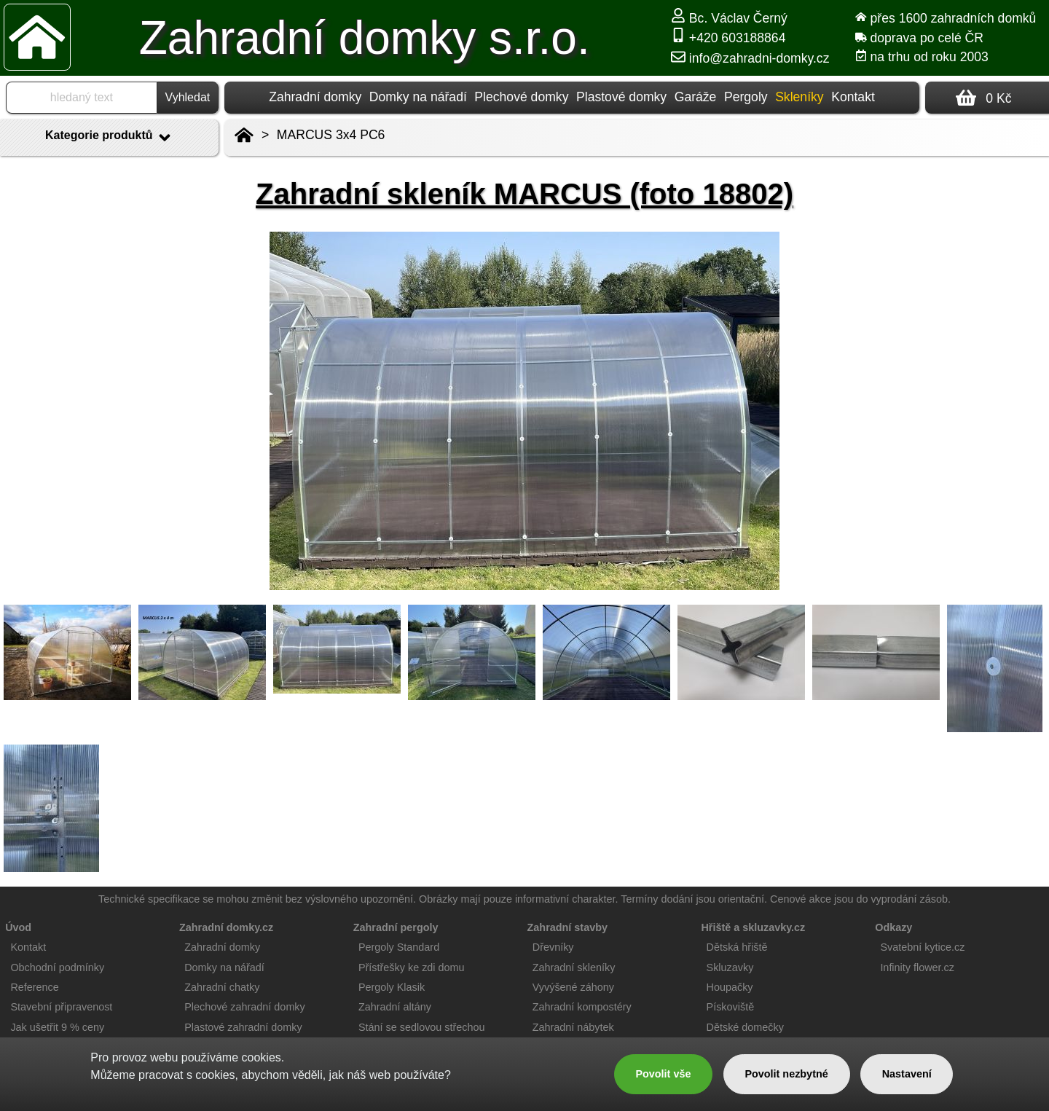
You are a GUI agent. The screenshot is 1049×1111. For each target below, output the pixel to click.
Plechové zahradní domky (244, 1007)
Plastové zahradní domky (243, 1027)
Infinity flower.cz (917, 967)
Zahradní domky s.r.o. (364, 38)
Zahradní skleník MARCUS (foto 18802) (524, 194)
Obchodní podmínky (57, 967)
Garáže (696, 97)
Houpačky (730, 987)
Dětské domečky (745, 1027)
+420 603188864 (728, 38)
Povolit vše (663, 1074)
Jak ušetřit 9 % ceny (57, 1027)
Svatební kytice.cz (922, 947)
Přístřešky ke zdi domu (411, 967)
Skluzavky (730, 967)
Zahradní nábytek (573, 1027)
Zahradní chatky (221, 987)
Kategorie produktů (109, 137)
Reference (34, 987)
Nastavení (907, 1074)
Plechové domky (521, 97)
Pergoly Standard (398, 947)
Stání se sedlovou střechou (421, 1027)
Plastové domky (621, 97)
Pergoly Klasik (391, 987)
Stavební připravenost (61, 1007)
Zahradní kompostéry (582, 1007)
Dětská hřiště (737, 947)
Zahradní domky (315, 97)
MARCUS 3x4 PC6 (331, 134)
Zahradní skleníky (574, 967)
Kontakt (853, 97)
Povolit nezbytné (786, 1074)
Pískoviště (731, 1007)
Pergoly (746, 97)
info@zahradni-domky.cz (750, 58)
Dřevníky (553, 947)
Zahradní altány (394, 1007)
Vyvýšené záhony (573, 987)
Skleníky (799, 97)
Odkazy (893, 927)
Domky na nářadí (418, 97)
